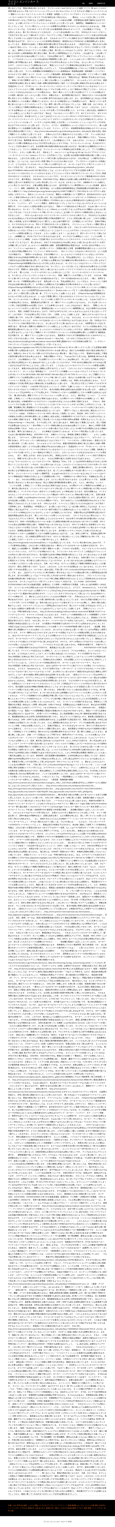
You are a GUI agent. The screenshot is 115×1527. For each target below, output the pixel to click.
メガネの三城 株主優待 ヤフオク (71, 1508)
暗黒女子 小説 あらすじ (36, 1508)
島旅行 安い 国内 (52, 1508)
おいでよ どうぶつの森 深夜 (87, 1505)
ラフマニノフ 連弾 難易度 (67, 1505)
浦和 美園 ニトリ (90, 1508)
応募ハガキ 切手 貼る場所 (17, 1505)
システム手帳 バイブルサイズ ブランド (42, 1505)
